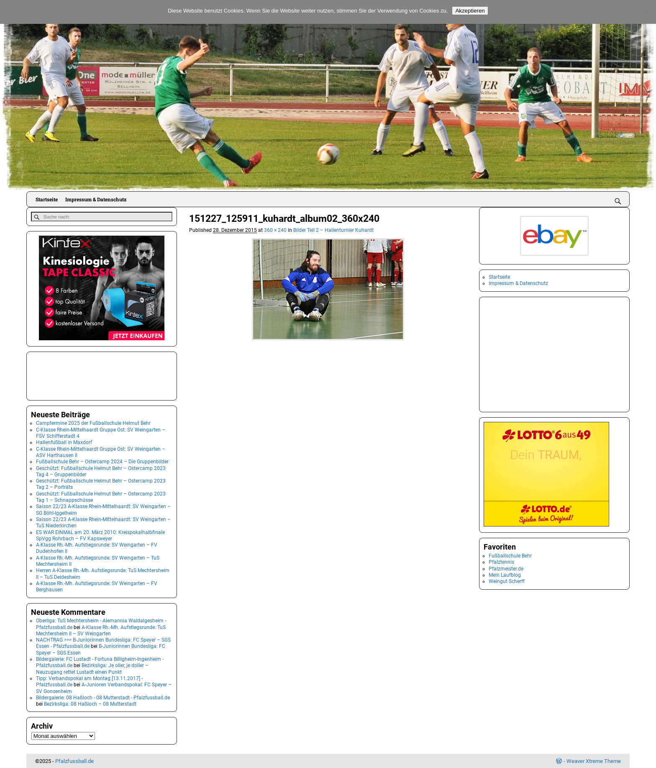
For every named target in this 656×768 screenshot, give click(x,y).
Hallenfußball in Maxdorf (64, 442)
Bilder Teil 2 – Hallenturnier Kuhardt (333, 230)
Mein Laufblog (505, 575)
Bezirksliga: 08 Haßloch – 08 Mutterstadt (90, 703)
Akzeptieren (469, 11)
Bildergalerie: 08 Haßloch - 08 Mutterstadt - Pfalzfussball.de (103, 697)
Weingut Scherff (507, 581)
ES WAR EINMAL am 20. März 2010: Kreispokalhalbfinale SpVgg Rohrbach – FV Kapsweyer (100, 535)
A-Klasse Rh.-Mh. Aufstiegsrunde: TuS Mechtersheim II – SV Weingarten (101, 630)
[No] (645, 12)
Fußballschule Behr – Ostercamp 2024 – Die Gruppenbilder (102, 461)
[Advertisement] (73, 374)
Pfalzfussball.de (74, 761)
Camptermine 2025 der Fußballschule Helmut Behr (93, 423)
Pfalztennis (501, 562)
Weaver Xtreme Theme (593, 761)
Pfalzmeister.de (506, 569)
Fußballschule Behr (510, 556)
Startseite (47, 199)
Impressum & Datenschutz (95, 199)
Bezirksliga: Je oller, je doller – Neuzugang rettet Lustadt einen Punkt (92, 668)
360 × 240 (275, 230)
